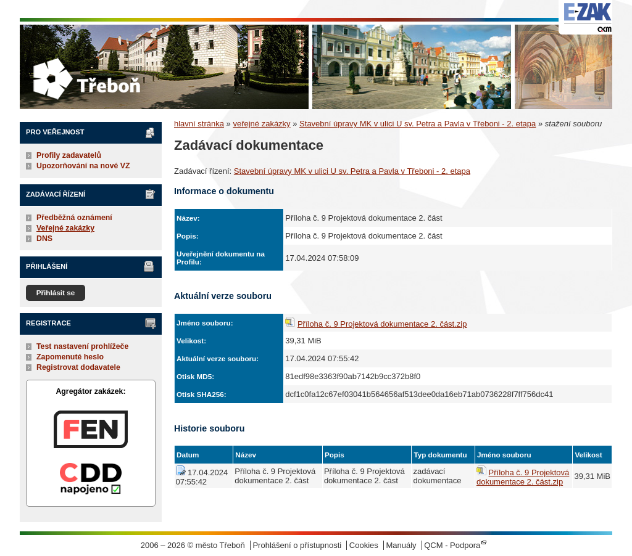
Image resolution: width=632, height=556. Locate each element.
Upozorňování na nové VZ (83, 165)
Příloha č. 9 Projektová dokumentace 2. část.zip (382, 324)
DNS (44, 238)
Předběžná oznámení (74, 217)
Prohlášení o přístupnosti (296, 545)
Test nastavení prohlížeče (82, 346)
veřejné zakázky (261, 123)
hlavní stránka (199, 123)
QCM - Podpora (452, 545)
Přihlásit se (55, 292)
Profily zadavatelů (68, 155)
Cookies (363, 545)
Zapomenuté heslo (70, 357)
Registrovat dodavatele (78, 367)
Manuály (401, 545)
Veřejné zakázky (65, 228)
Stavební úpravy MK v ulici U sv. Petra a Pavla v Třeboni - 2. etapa (417, 123)
